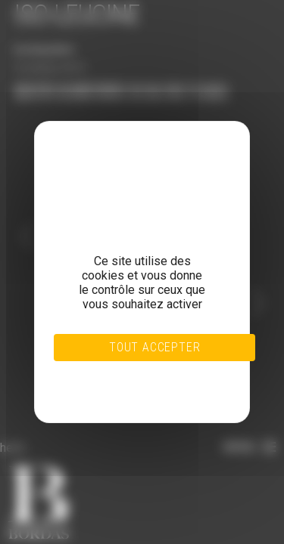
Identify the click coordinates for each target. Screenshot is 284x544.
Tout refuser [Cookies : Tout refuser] (124, 373)
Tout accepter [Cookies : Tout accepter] (154, 347)
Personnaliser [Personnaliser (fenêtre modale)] (124, 382)
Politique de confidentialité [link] (124, 391)
